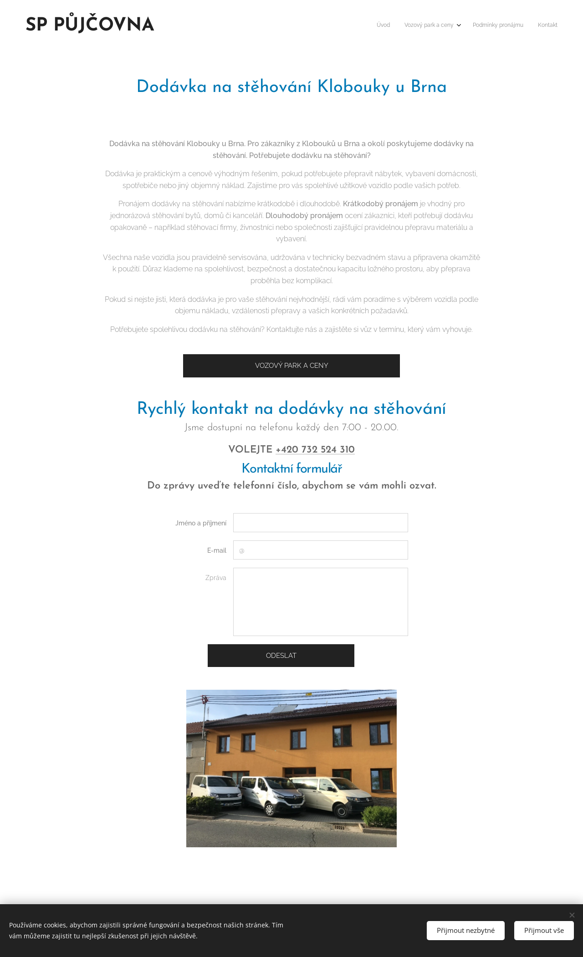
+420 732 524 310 (315, 450)
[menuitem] (512, 26)
